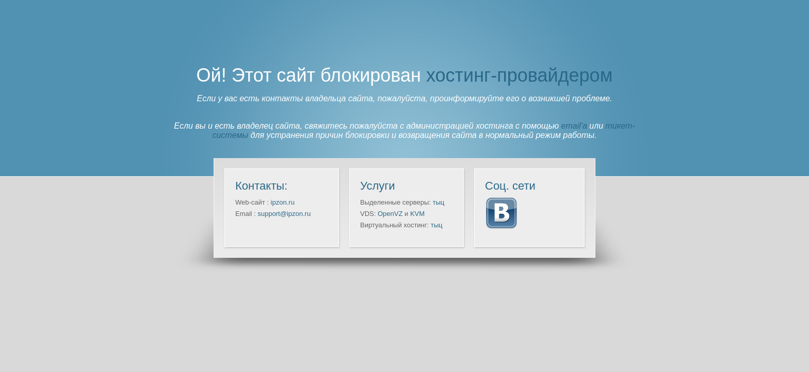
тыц (439, 202)
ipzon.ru (283, 202)
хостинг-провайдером (519, 75)
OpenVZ (390, 214)
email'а (574, 125)
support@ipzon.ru (284, 214)
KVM (417, 214)
